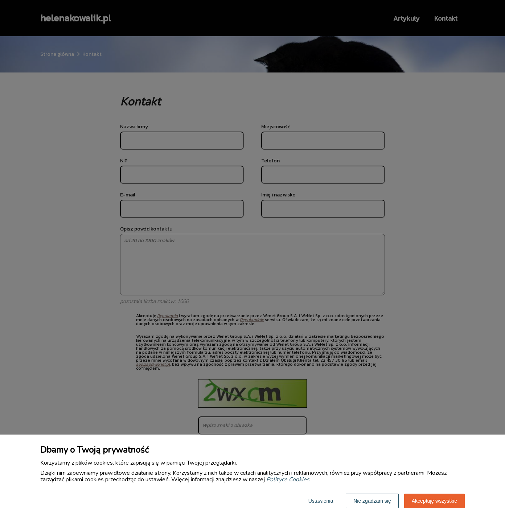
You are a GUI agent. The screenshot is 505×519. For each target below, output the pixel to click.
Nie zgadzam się (372, 501)
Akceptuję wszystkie (434, 501)
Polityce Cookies (287, 479)
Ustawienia (320, 501)
